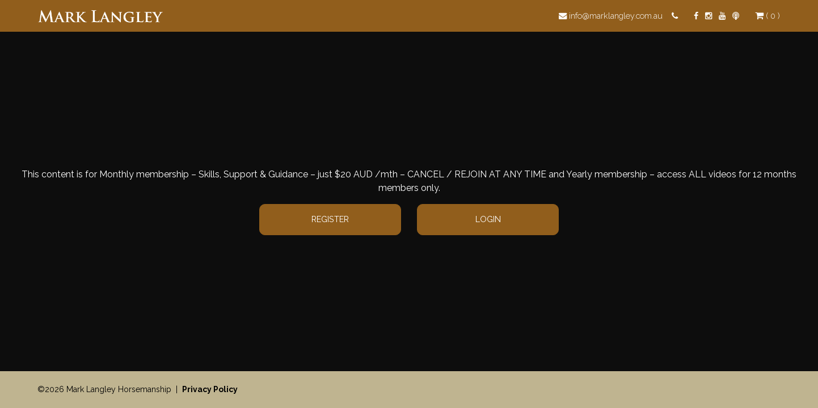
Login (488, 219)
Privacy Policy (210, 389)
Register (330, 219)
